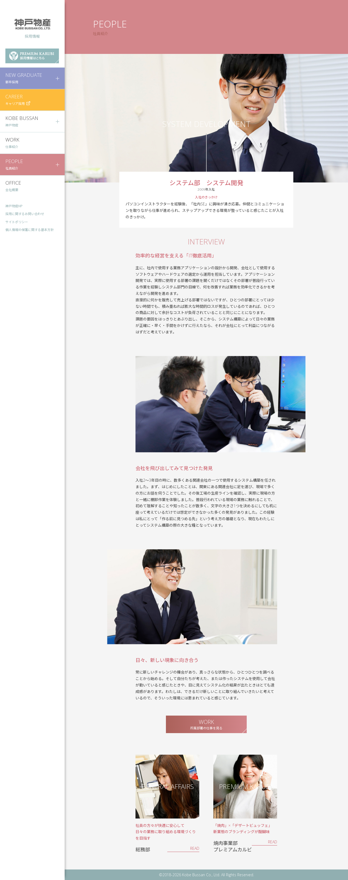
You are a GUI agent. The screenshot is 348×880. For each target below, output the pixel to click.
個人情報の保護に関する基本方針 (29, 229)
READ (194, 848)
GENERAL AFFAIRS (167, 786)
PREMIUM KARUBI (245, 786)
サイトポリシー (16, 222)
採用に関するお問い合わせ (24, 214)
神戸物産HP (14, 205)
